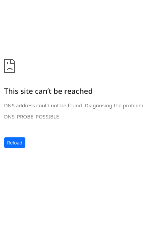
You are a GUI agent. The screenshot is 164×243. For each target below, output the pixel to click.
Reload (14, 142)
